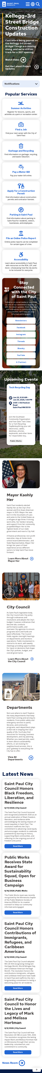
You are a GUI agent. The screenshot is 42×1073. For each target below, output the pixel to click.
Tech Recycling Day (24, 387)
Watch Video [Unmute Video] (12, 59)
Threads (21, 341)
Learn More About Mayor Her (18, 559)
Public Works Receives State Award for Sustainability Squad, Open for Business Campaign (20, 871)
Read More (18, 846)
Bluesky (21, 348)
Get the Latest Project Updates (18, 67)
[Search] (38, 4)
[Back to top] (36, 1070)
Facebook (21, 327)
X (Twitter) (21, 362)
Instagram (21, 334)
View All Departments (15, 758)
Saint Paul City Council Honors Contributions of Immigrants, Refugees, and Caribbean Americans (20, 937)
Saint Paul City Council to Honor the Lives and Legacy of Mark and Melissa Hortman (20, 1011)
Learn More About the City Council (18, 660)
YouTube (21, 355)
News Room (10, 1063)
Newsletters (21, 320)
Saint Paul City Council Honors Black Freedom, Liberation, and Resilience (19, 793)
